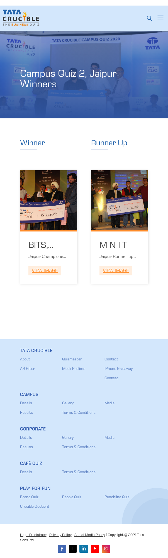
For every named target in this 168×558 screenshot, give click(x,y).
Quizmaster (72, 360)
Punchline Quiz (116, 497)
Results (26, 413)
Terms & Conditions (79, 413)
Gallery (68, 403)
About (25, 360)
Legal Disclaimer (33, 535)
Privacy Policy (60, 535)
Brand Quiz (29, 497)
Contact (111, 360)
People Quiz (71, 497)
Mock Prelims (73, 369)
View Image (45, 271)
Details (26, 403)
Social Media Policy (89, 535)
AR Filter (27, 369)
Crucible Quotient (35, 507)
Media (109, 403)
